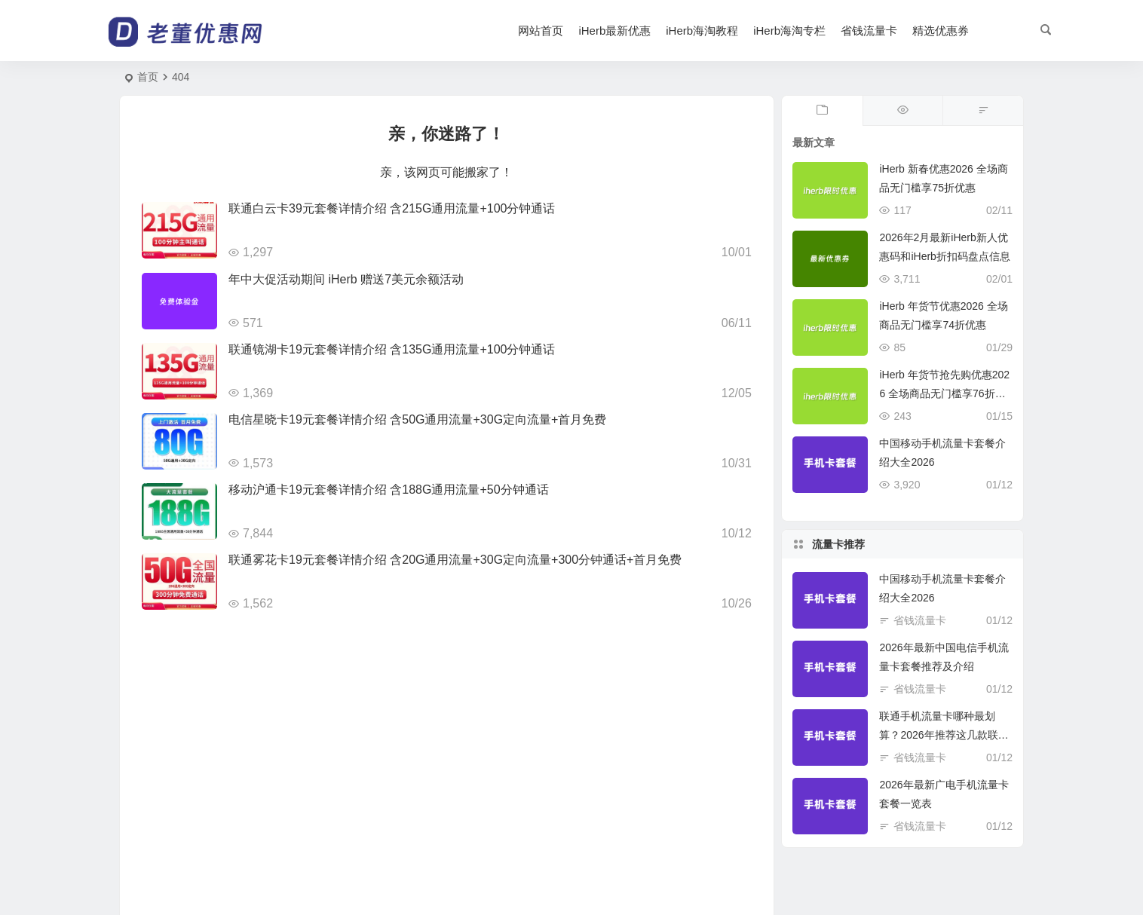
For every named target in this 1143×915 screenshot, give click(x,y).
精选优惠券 (940, 30)
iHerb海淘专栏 (789, 30)
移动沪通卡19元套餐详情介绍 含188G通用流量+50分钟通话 (388, 489)
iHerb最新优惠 (614, 30)
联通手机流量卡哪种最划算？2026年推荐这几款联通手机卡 (943, 735)
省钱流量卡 (869, 30)
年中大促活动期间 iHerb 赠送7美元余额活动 (346, 279)
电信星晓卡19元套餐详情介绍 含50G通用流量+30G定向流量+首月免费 (417, 419)
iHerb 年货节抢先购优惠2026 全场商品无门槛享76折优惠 (944, 393)
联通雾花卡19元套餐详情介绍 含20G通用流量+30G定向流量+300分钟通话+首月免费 (455, 559)
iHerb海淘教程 (702, 30)
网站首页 (540, 30)
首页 (147, 77)
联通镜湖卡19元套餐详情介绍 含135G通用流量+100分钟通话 (391, 349)
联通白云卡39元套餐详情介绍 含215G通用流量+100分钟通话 (391, 208)
